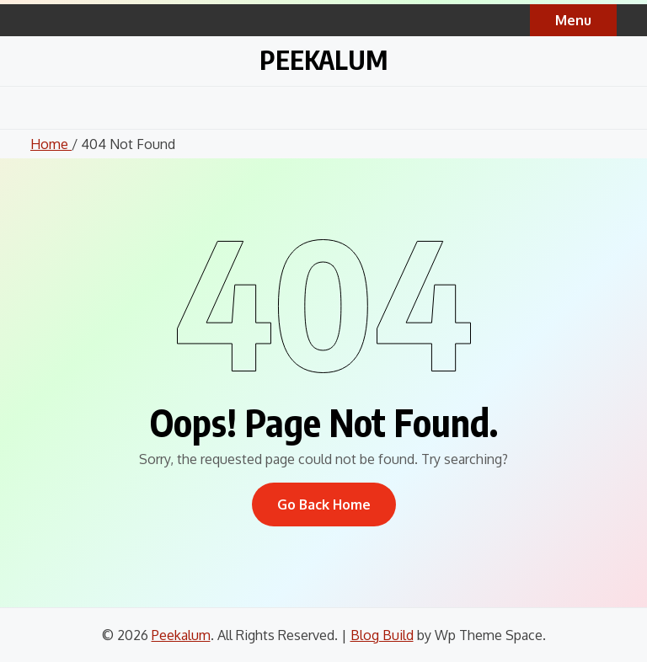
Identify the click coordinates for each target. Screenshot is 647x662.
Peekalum (323, 59)
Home (51, 144)
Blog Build (382, 635)
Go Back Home (324, 504)
